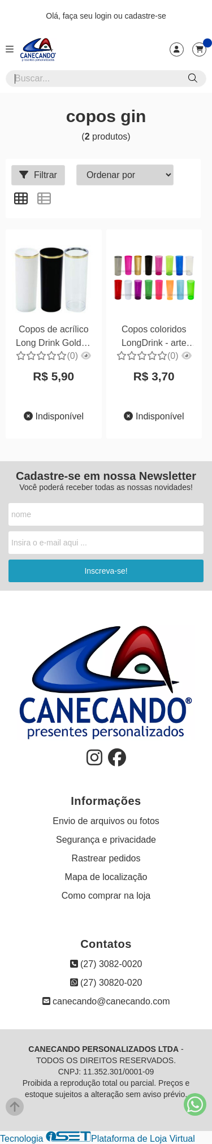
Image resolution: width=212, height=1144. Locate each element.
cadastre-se (145, 15)
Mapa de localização (106, 877)
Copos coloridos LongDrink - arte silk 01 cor (154, 337)
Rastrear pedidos (106, 858)
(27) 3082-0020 (106, 964)
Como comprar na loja (106, 895)
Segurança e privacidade (106, 839)
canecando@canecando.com (106, 1001)
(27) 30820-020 (106, 982)
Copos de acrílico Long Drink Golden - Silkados (53, 337)
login (104, 15)
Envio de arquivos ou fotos (106, 821)
